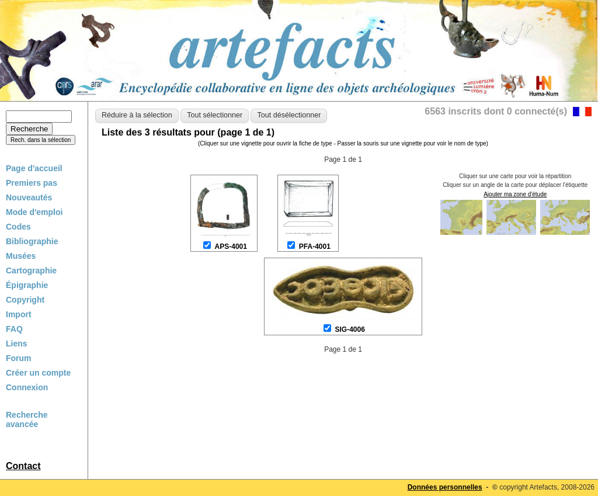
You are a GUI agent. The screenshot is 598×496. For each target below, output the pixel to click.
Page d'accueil (34, 168)
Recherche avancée (27, 419)
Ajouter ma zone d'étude (515, 194)
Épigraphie (27, 285)
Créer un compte (38, 372)
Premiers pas (31, 183)
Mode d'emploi (34, 212)
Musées (21, 256)
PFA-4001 (315, 246)
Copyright (25, 299)
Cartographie (31, 270)
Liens (16, 343)
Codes (18, 226)
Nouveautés (29, 197)
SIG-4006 (349, 329)
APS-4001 (231, 246)
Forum (19, 358)
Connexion (27, 387)
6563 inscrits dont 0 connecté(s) (496, 111)
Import (19, 314)
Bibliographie (32, 241)
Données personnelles (445, 487)
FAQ (14, 329)
